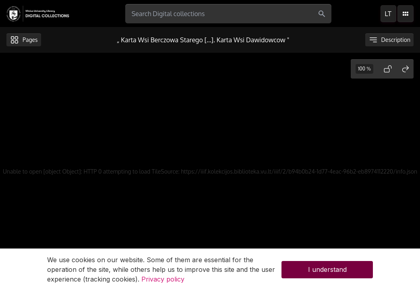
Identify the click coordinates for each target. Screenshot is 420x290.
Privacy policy (162, 282)
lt (388, 14)
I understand (327, 272)
